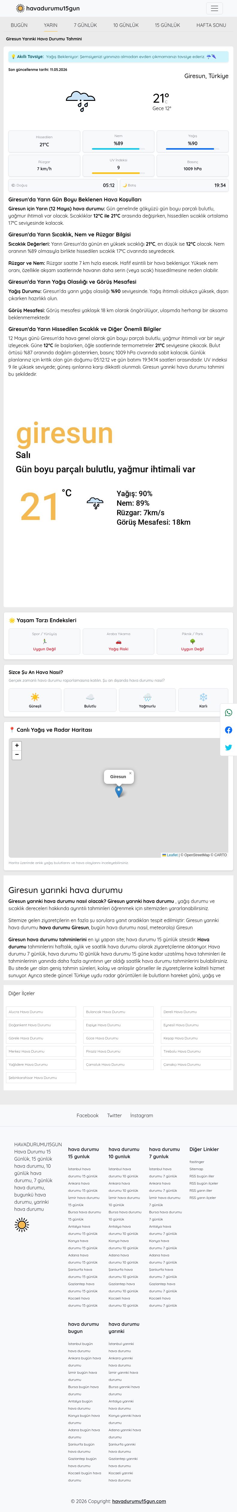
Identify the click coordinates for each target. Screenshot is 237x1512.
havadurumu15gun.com (139, 1501)
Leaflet (170, 855)
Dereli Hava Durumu (180, 1011)
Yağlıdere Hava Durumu (28, 1064)
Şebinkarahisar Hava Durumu (33, 1077)
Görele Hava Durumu (26, 1038)
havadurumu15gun (47, 8)
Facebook (88, 1115)
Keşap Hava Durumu (181, 1038)
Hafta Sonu (211, 25)
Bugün (19, 25)
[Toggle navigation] (214, 8)
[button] (119, 792)
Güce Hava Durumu (102, 1038)
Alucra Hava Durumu (26, 1011)
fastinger (197, 1161)
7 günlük (85, 25)
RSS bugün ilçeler (204, 1183)
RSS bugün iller (202, 1176)
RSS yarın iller (201, 1190)
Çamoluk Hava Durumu (105, 1064)
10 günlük (125, 25)
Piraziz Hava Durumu (103, 1051)
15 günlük (167, 25)
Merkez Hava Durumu (26, 1051)
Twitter (115, 1115)
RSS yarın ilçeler (203, 1197)
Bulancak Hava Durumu (105, 1011)
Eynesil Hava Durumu (181, 1025)
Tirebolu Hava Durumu (182, 1051)
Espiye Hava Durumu (103, 1025)
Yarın (51, 25)
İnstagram (141, 1115)
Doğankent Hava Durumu (30, 1025)
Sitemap (196, 1169)
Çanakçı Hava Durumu (182, 1064)
